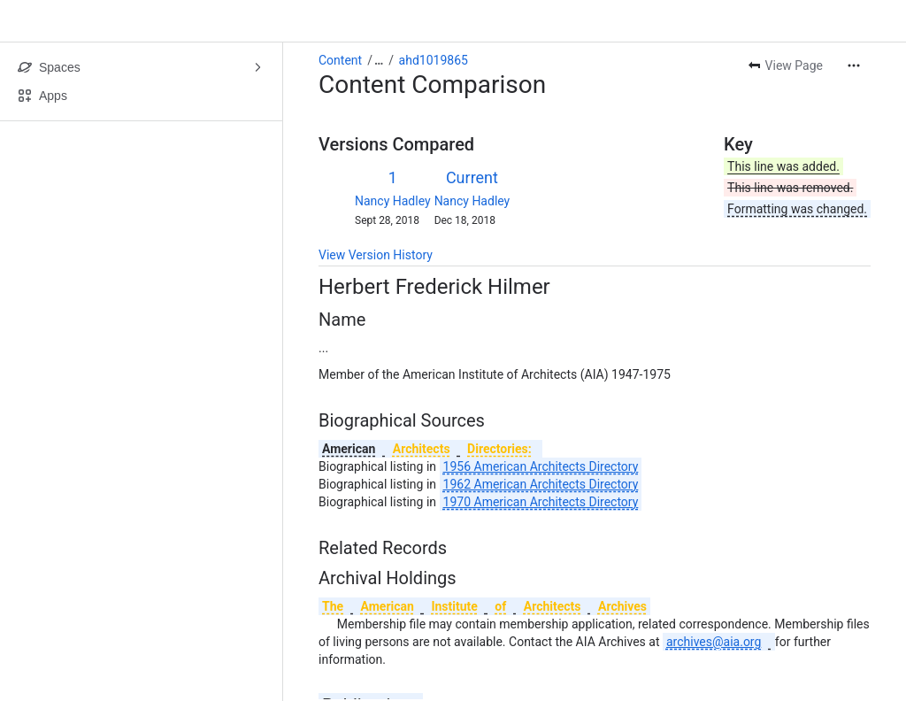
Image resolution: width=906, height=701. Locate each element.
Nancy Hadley (393, 201)
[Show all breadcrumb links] (378, 60)
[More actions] (854, 65)
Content (340, 60)
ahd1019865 (433, 60)
